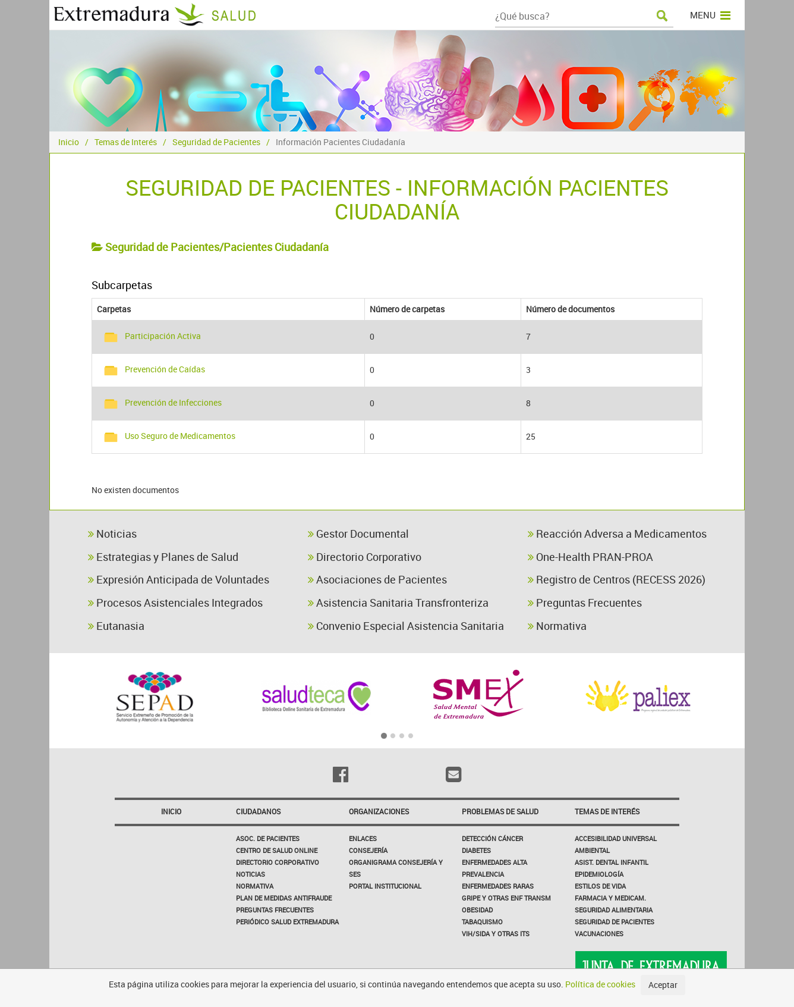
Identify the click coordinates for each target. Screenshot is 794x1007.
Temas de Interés (125, 142)
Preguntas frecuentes (275, 909)
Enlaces (363, 838)
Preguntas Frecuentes (585, 602)
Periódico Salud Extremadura (287, 921)
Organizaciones (379, 811)
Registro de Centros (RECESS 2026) (616, 579)
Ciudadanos (258, 811)
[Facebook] (340, 774)
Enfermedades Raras (498, 885)
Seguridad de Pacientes (216, 142)
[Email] (453, 774)
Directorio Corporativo (364, 557)
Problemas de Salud (500, 811)
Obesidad (477, 909)
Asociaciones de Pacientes (377, 579)
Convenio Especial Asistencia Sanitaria (406, 626)
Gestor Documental (358, 533)
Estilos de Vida (600, 885)
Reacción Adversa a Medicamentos (617, 533)
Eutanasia (116, 626)
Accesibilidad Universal (616, 838)
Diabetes (476, 850)
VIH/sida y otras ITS (496, 933)
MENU (710, 15)
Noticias (112, 533)
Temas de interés (607, 811)
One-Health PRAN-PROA (590, 557)
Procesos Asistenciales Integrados (175, 602)
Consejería (368, 850)
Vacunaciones (599, 933)
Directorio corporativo (277, 862)
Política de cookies (600, 984)
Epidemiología (599, 874)
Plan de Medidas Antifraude (284, 897)
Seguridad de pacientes (614, 921)
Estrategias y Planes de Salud (163, 557)
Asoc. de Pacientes (268, 838)
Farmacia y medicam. (610, 897)
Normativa (557, 626)
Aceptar (663, 984)
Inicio (68, 142)
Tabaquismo (482, 921)
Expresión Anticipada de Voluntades (178, 579)
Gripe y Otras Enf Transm (506, 897)
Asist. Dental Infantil (611, 862)
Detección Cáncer (492, 838)
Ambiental (592, 850)
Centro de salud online (276, 850)
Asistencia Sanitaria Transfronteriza (398, 602)
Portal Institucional (385, 885)
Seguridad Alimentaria (614, 909)
